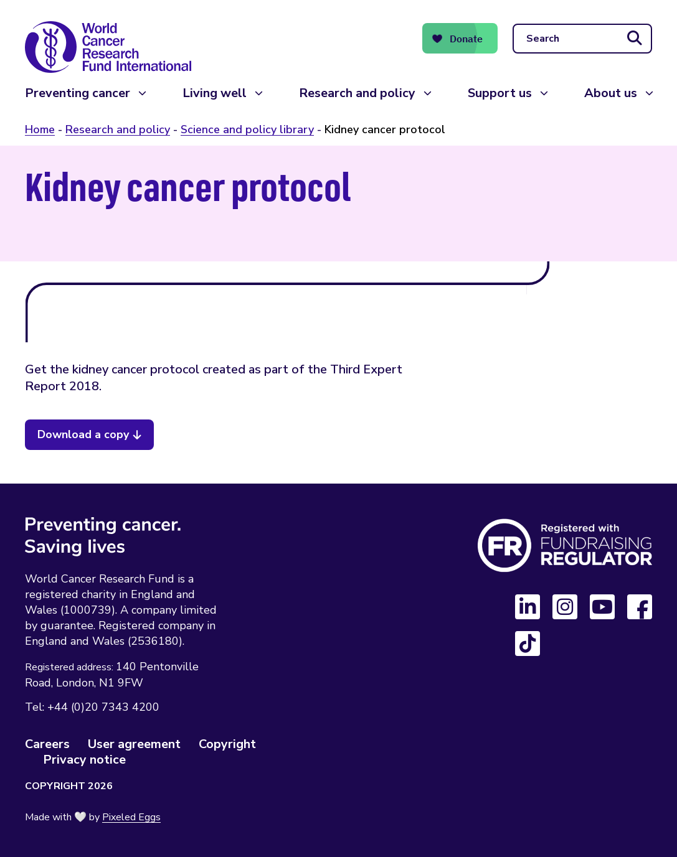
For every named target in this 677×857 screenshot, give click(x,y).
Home (40, 129)
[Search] (582, 39)
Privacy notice (84, 759)
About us (610, 93)
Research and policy (357, 93)
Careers (47, 744)
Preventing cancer (77, 93)
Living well (214, 93)
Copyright (227, 744)
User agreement (134, 744)
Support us (500, 93)
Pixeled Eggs (131, 817)
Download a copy (83, 434)
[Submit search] (634, 39)
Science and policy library (247, 129)
